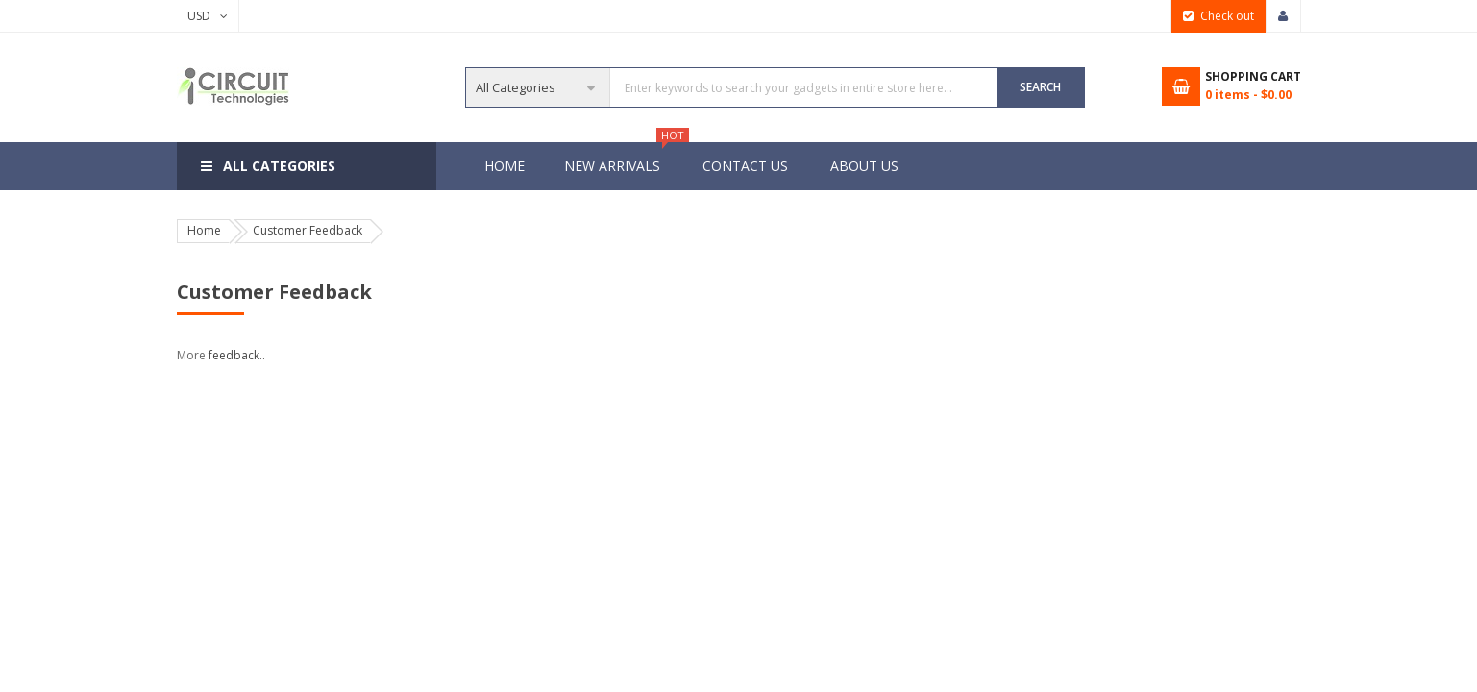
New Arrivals (621, 158)
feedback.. (237, 355)
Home (504, 166)
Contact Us (745, 166)
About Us (864, 166)
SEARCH (1040, 87)
